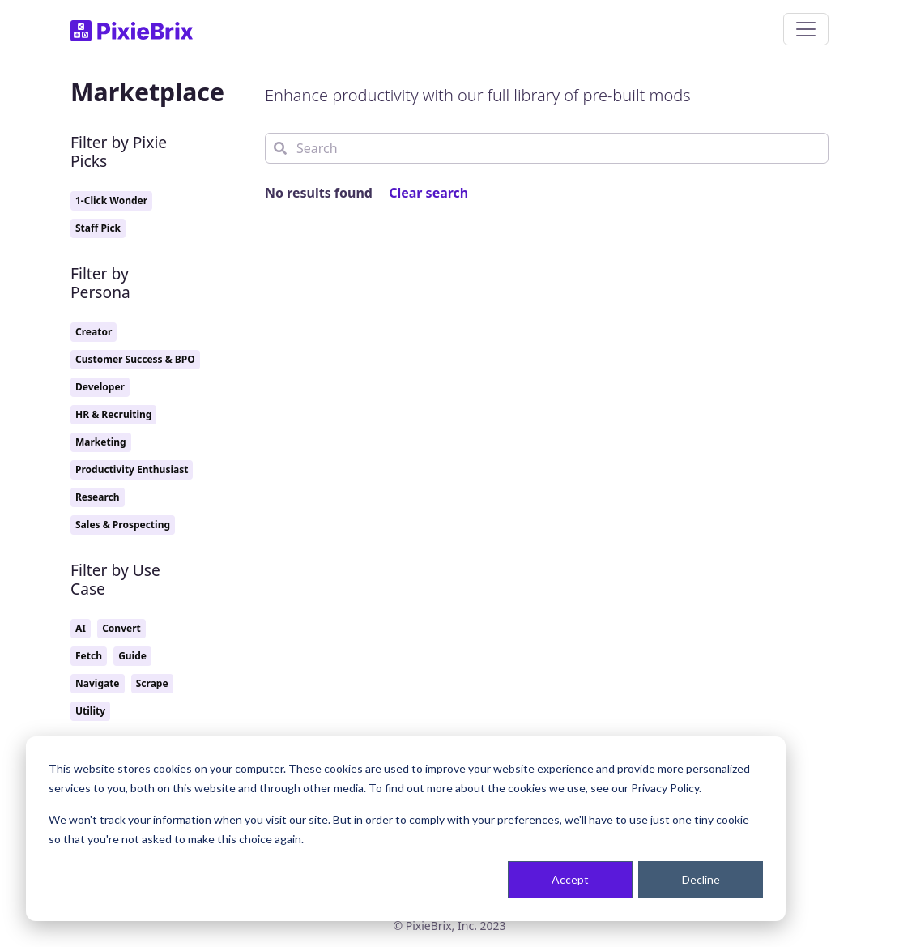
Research (97, 497)
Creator (93, 332)
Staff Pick (98, 228)
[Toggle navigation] (806, 29)
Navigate (97, 683)
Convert (121, 628)
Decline (701, 879)
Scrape (152, 683)
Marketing (100, 442)
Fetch (88, 656)
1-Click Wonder (111, 200)
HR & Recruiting (113, 414)
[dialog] (406, 828)
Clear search (428, 193)
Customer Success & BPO (135, 359)
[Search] (547, 148)
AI (80, 628)
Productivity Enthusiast (131, 469)
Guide (132, 656)
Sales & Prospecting (122, 524)
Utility (90, 711)
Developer (100, 387)
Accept (570, 879)
